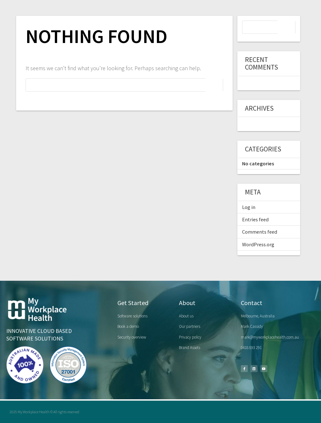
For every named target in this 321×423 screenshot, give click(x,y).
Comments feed (259, 232)
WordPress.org (258, 244)
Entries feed (255, 219)
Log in (248, 207)
